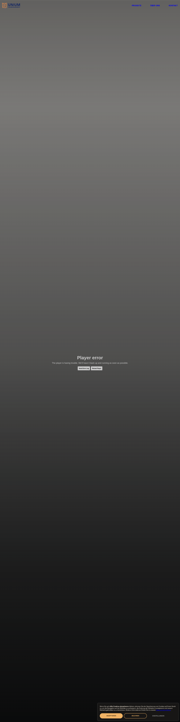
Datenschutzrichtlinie (163, 710)
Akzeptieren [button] (111, 716)
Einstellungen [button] (158, 716)
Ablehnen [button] (135, 716)
